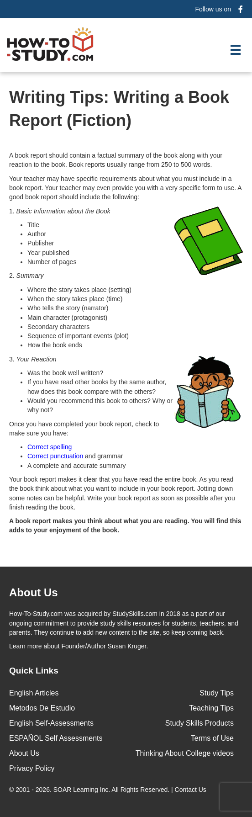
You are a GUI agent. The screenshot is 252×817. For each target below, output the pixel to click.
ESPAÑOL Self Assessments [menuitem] (56, 738)
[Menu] (235, 49)
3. (126, 359)
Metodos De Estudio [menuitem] (42, 708)
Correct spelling (49, 447)
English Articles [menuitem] (34, 693)
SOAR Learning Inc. (81, 789)
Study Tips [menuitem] (217, 693)
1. (126, 211)
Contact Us (191, 789)
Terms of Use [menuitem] (212, 738)
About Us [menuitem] (24, 753)
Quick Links (33, 670)
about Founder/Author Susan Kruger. (78, 646)
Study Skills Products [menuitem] (199, 723)
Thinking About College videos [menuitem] (185, 753)
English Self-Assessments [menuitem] (51, 723)
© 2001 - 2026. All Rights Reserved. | (108, 789)
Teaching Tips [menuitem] (211, 708)
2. (26, 275)
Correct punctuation (55, 456)
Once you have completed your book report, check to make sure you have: (84, 428)
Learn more (25, 646)
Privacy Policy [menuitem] (32, 768)
